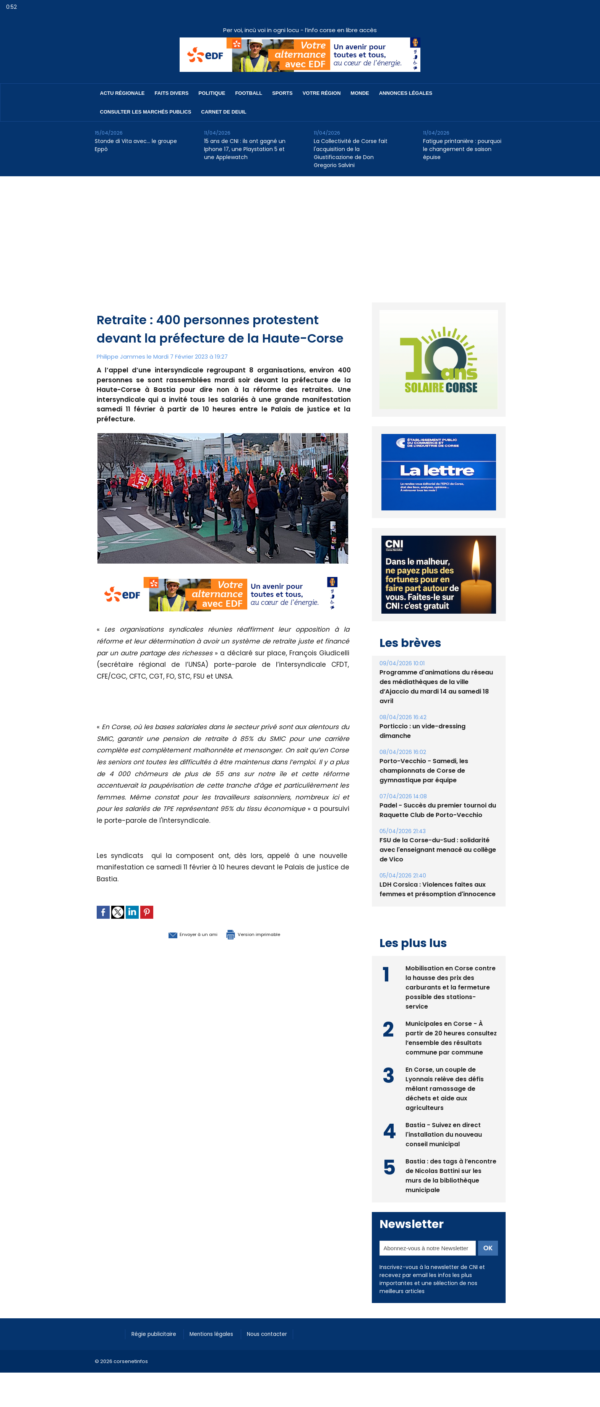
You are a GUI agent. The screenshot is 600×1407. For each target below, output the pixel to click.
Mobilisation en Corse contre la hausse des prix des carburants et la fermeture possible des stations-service (450, 986)
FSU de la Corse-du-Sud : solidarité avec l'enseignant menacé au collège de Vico (437, 850)
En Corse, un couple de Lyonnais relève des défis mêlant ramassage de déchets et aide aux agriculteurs (445, 1087)
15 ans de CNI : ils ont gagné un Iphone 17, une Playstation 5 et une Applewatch (244, 149)
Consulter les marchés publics (145, 112)
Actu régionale (122, 93)
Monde (359, 93)
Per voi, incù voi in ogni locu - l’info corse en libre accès (300, 30)
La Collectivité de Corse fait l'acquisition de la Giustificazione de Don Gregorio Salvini (351, 153)
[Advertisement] (300, 233)
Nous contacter (278, 1333)
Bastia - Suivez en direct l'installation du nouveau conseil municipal (443, 1134)
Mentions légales (219, 1333)
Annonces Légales (405, 93)
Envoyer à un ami (181, 933)
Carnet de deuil (223, 112)
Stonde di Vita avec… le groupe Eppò (136, 145)
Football (248, 93)
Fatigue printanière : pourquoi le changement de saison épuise (462, 149)
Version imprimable (263, 933)
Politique (211, 93)
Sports (282, 93)
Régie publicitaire (156, 1333)
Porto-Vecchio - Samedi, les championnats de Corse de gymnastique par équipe (423, 771)
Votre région (322, 93)
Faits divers (172, 93)
